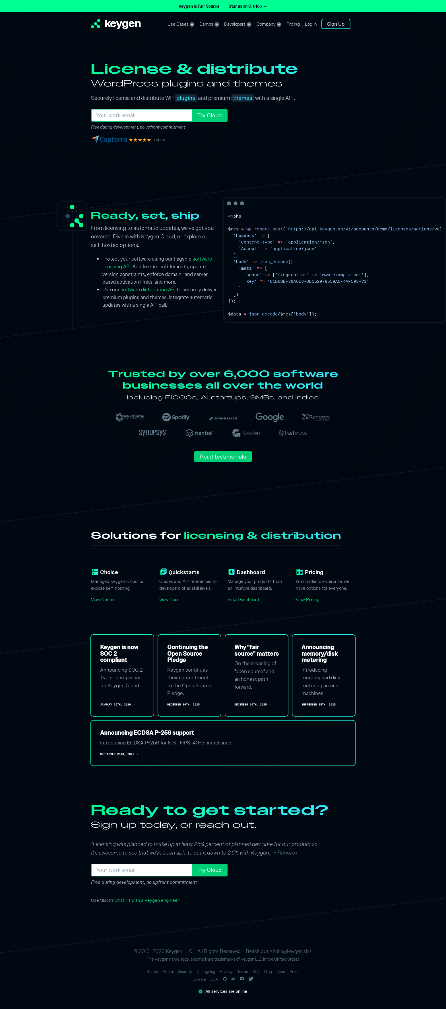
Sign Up (336, 23)
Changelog (206, 971)
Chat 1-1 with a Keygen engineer (147, 900)
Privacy (226, 971)
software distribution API (148, 289)
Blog (268, 971)
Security (185, 971)
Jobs (280, 971)
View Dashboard (243, 600)
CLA (214, 979)
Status (152, 971)
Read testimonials (223, 457)
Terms (242, 971)
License (199, 979)
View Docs (169, 600)
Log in (311, 24)
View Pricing (307, 600)
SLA (256, 971)
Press (295, 971)
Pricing (293, 24)
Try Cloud (209, 115)
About (168, 971)
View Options (104, 600)
